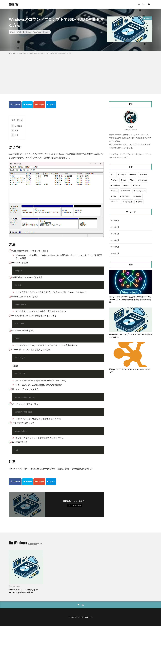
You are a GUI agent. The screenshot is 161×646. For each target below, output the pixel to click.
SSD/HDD (37, 32)
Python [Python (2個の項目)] (114, 191)
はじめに (16, 125)
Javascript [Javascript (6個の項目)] (143, 180)
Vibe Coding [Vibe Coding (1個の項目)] (126, 196)
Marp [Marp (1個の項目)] (127, 185)
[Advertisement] (80, 73)
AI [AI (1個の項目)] (113, 175)
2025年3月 (114, 234)
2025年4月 (114, 227)
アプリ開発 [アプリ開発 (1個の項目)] (128, 202)
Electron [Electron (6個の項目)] (144, 175)
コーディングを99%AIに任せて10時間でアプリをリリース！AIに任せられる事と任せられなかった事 (130, 299)
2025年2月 (114, 240)
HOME (13, 53)
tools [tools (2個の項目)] (114, 196)
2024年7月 (114, 253)
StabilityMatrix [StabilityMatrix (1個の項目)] (140, 191)
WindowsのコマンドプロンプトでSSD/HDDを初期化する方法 (50, 53)
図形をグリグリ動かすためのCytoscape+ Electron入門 (130, 370)
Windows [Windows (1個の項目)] (115, 202)
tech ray (13, 4)
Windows (28, 32)
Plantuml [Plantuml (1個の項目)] (137, 185)
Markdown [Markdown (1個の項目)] (116, 185)
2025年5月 (114, 221)
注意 (14, 135)
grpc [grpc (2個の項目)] (124, 180)
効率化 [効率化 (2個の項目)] (140, 202)
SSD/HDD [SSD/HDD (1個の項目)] (126, 191)
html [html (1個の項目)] (132, 180)
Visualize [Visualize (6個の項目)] (138, 196)
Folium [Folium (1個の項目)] (114, 180)
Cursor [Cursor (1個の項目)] (133, 175)
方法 (14, 130)
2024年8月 (114, 247)
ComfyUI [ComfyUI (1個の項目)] (123, 175)
